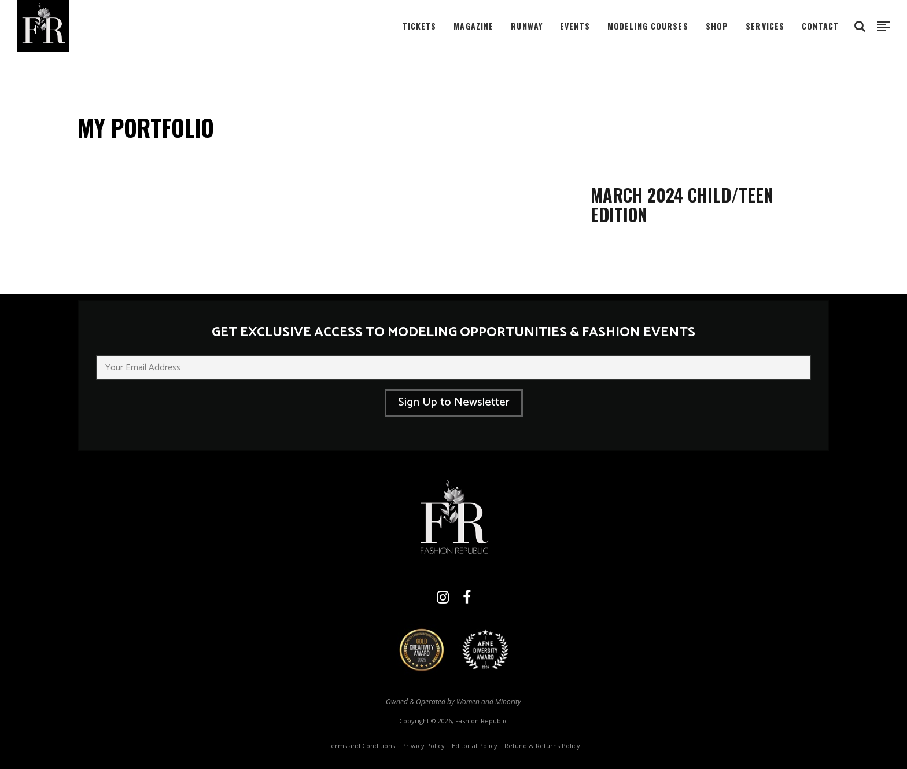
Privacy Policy (423, 745)
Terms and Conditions (361, 745)
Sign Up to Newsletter (454, 402)
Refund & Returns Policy (542, 745)
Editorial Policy (474, 745)
